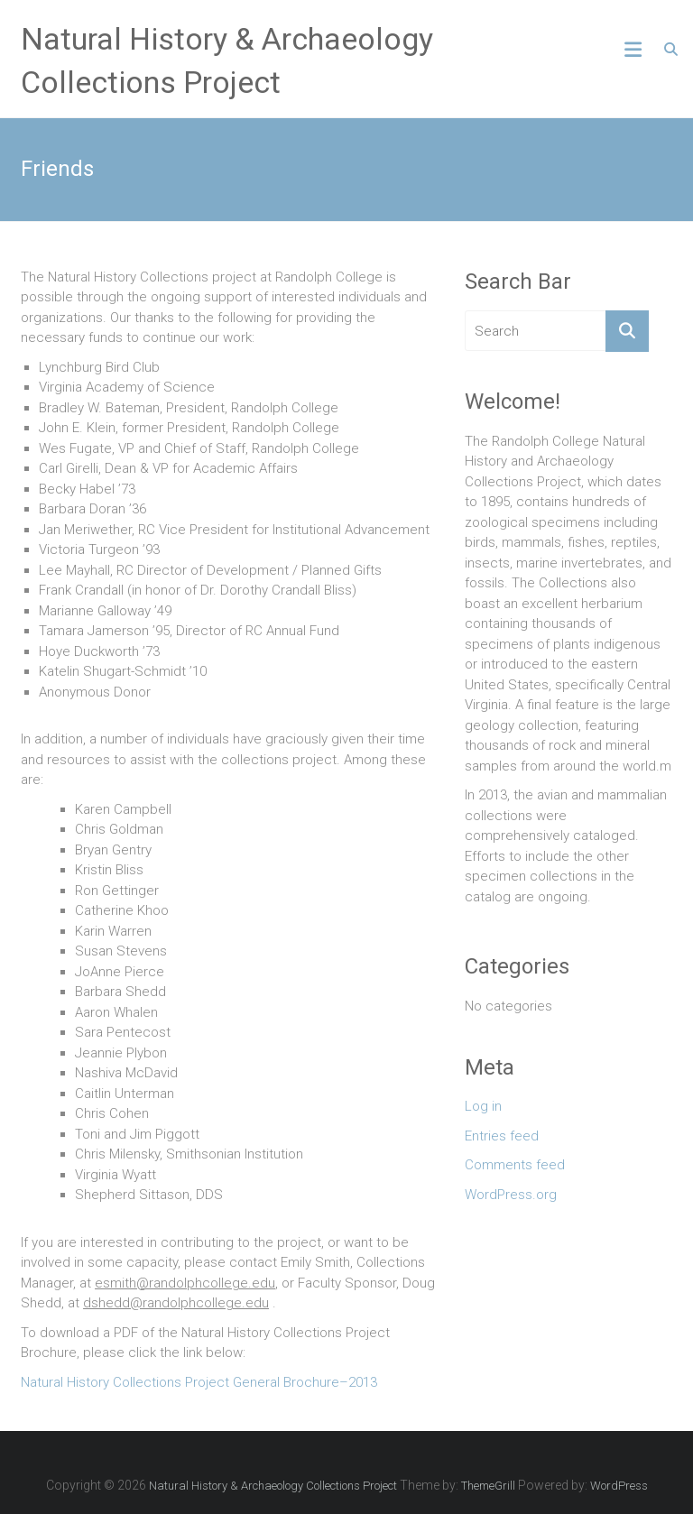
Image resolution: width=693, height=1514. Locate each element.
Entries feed (502, 1136)
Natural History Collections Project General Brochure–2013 (199, 1382)
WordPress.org (511, 1194)
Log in (483, 1106)
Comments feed (515, 1165)
